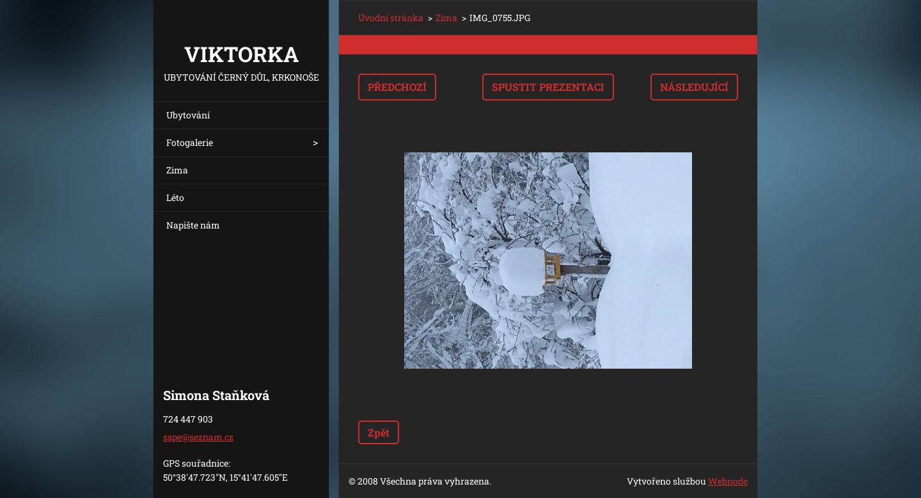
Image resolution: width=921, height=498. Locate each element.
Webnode (728, 481)
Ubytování (188, 115)
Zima (177, 170)
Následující (694, 86)
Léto (175, 197)
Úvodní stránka (390, 18)
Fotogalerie (189, 142)
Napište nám (193, 225)
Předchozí (397, 86)
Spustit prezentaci (548, 86)
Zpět (379, 432)
